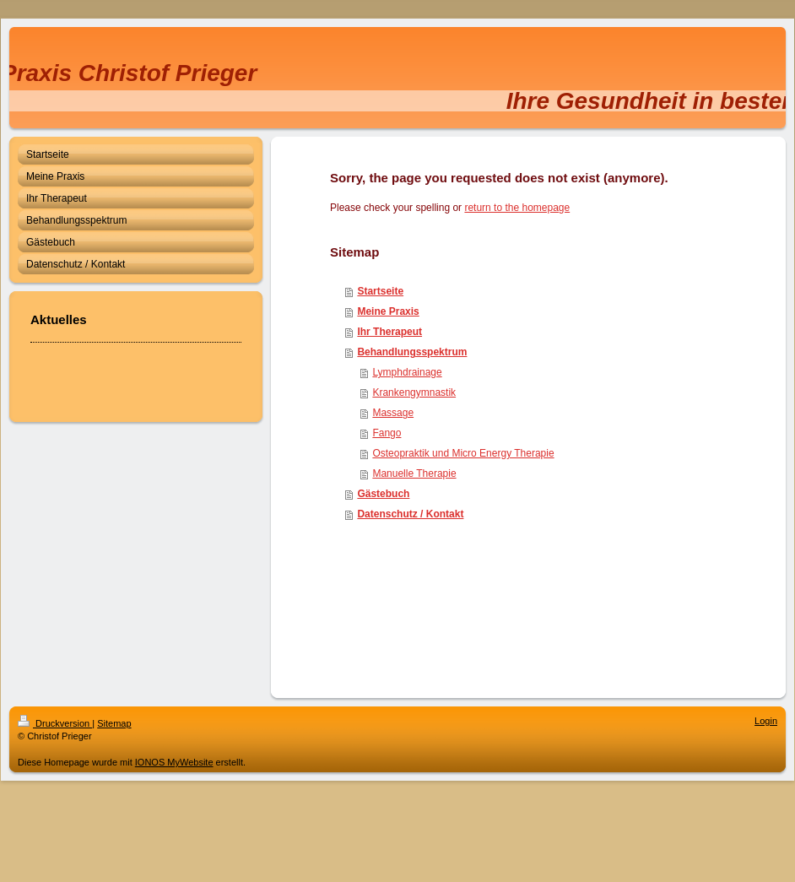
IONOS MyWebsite (174, 762)
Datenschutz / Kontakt (410, 514)
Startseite (380, 291)
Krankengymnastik (414, 392)
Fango (386, 433)
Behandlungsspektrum (412, 352)
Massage (393, 413)
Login (765, 721)
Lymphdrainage (406, 372)
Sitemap (114, 723)
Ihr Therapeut (389, 332)
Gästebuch (383, 494)
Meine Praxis (388, 311)
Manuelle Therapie (414, 473)
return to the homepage (517, 208)
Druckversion (55, 723)
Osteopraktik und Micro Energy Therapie (463, 453)
